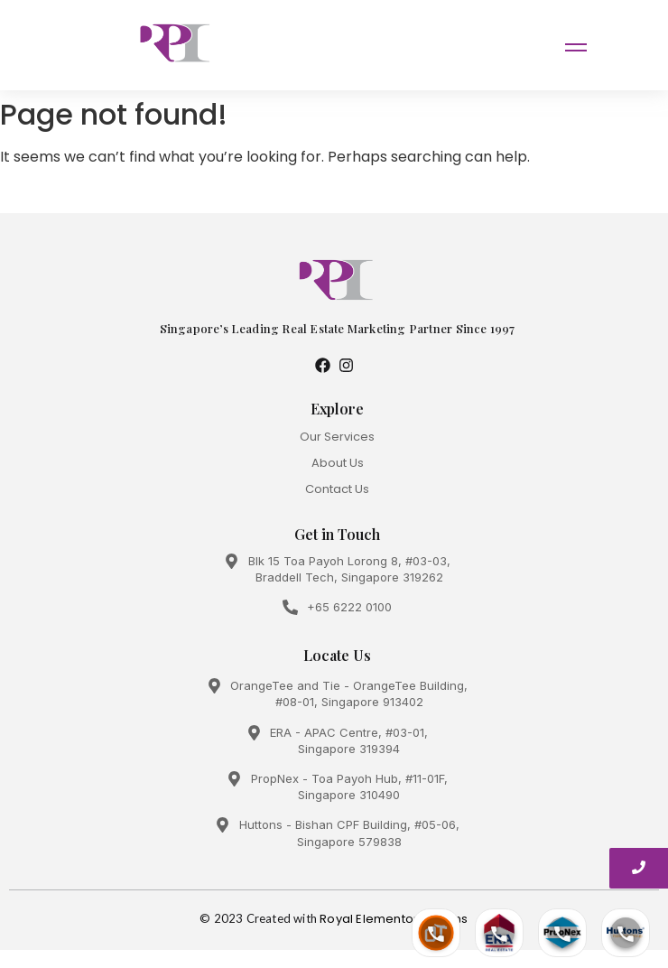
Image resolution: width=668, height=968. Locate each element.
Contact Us (337, 489)
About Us (337, 462)
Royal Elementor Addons (394, 918)
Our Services (337, 436)
